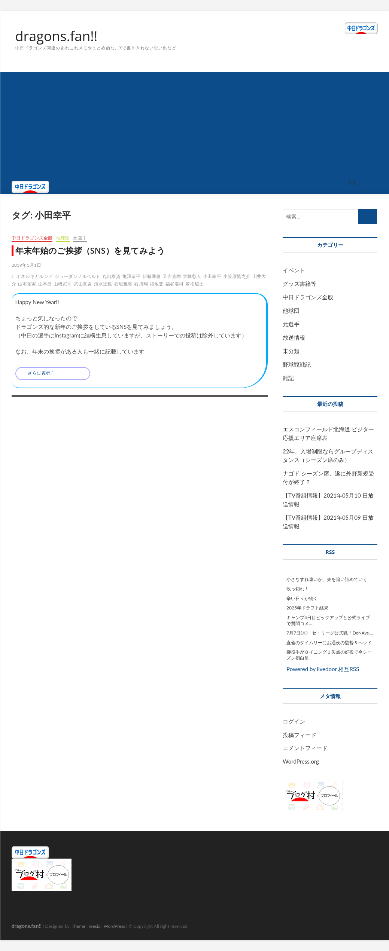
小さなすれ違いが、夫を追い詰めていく (326, 579)
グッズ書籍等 (299, 283)
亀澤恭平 (131, 276)
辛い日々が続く (302, 598)
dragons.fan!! (56, 36)
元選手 (80, 238)
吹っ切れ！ (297, 588)
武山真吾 (83, 284)
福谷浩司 (174, 284)
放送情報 (294, 337)
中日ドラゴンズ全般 (32, 238)
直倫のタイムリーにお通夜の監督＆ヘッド (329, 642)
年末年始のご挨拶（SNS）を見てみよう (90, 250)
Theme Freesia (86, 926)
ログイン (294, 721)
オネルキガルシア (34, 276)
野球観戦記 (297, 364)
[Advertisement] (194, 124)
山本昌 (45, 284)
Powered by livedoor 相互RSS (322, 669)
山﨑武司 (63, 284)
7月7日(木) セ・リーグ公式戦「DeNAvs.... (329, 633)
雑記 (288, 377)
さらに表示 (38, 373)
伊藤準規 (152, 276)
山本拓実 (27, 284)
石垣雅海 (123, 284)
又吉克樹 (171, 276)
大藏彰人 (192, 276)
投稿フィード (299, 734)
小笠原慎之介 (236, 276)
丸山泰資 (111, 276)
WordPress (114, 926)
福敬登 (157, 284)
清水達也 (103, 284)
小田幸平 (212, 276)
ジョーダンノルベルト (77, 276)
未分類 (291, 351)
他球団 (63, 238)
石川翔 (141, 284)
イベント (294, 270)
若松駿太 (194, 284)
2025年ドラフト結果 (307, 608)
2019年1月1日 (27, 265)
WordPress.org (301, 761)
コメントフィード (305, 747)
